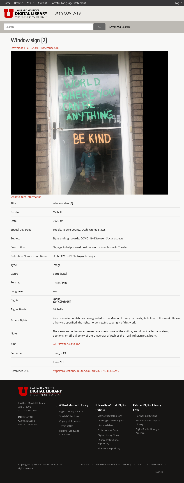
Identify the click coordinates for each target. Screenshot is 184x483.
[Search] (48, 26)
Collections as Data (108, 430)
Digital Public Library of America (148, 431)
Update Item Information (26, 196)
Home (7, 3)
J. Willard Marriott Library (31, 403)
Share (34, 48)
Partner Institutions (146, 415)
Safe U (141, 464)
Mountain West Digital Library (148, 422)
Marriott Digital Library (110, 415)
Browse (18, 3)
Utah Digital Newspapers (111, 420)
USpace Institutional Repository (108, 441)
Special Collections (69, 416)
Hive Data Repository (109, 448)
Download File (20, 48)
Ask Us (30, 3)
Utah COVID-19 (67, 13)
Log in (178, 3)
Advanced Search (119, 27)
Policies (159, 471)
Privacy (85, 464)
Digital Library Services (71, 411)
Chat (42, 3)
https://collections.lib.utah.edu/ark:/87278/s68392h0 (86, 371)
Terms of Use (66, 425)
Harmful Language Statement (68, 3)
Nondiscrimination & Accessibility (113, 464)
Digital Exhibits (105, 425)
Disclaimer (156, 464)
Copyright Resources (70, 421)
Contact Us (25, 417)
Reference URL (50, 48)
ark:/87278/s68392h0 (66, 344)
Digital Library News (108, 435)
